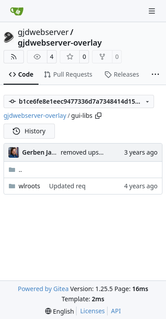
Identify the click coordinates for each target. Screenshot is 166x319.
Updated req (67, 186)
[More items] (155, 75)
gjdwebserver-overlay (60, 42)
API (116, 311)
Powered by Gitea (43, 288)
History (29, 131)
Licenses (92, 311)
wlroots (29, 186)
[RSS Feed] (14, 56)
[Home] (16, 11)
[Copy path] (98, 116)
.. (15, 169)
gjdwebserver (43, 31)
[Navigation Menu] (153, 11)
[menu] (59, 311)
